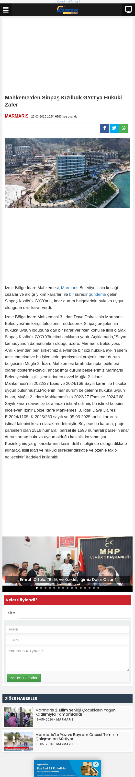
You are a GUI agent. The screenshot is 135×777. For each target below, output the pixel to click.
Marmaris (70, 287)
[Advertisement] (67, 57)
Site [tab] (11, 613)
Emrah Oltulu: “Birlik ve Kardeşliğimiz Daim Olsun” (68, 579)
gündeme (97, 294)
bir (71, 294)
